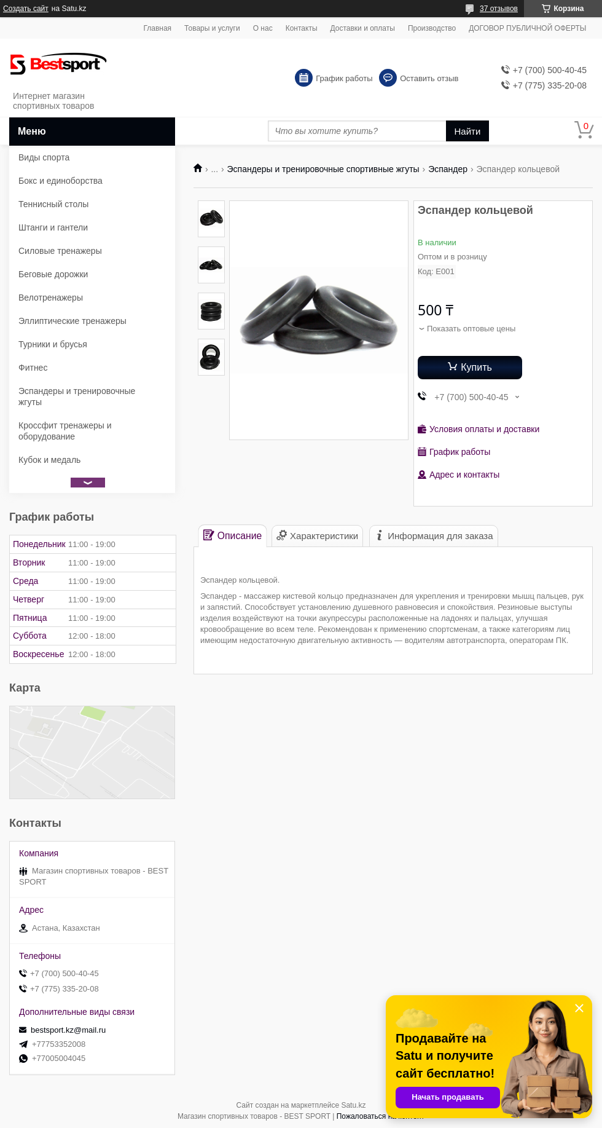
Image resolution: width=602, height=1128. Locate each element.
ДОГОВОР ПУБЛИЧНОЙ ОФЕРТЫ (527, 28)
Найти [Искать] (468, 131)
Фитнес (32, 368)
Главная (157, 28)
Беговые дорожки (53, 274)
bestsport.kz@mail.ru (68, 1030)
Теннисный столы (53, 204)
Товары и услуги (212, 28)
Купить (476, 367)
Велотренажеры (50, 297)
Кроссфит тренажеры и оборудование (65, 430)
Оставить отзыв (429, 78)
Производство (432, 28)
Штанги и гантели (53, 227)
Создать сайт (26, 8)
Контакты (302, 28)
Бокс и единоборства (60, 181)
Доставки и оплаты (362, 28)
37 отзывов (499, 8)
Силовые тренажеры (60, 251)
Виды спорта (43, 157)
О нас (263, 28)
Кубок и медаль (49, 460)
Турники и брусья (52, 344)
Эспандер (447, 169)
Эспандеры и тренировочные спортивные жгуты (323, 169)
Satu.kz (353, 1105)
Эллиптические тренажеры (72, 321)
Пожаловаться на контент (380, 1116)
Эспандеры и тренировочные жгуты (76, 396)
